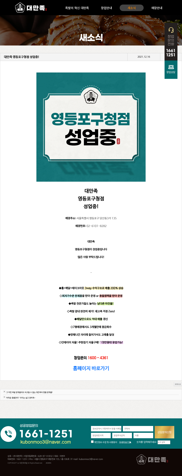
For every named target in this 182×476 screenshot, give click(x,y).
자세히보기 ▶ (125, 442)
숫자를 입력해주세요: (147, 442)
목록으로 (178, 384)
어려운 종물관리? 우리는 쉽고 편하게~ (20, 398)
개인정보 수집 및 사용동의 (104, 442)
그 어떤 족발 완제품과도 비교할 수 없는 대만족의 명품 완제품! (29, 392)
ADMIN (48, 463)
